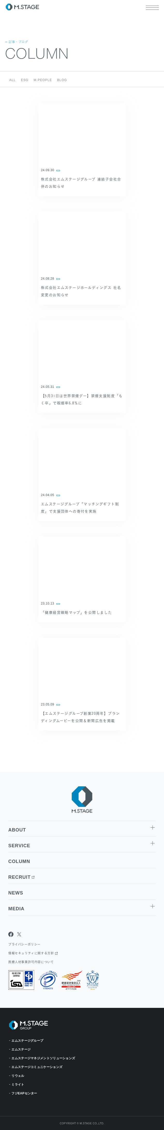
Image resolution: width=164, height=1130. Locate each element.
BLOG (62, 80)
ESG (24, 80)
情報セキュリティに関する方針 (31, 953)
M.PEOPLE (43, 80)
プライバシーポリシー (24, 944)
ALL (12, 80)
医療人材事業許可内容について (31, 962)
